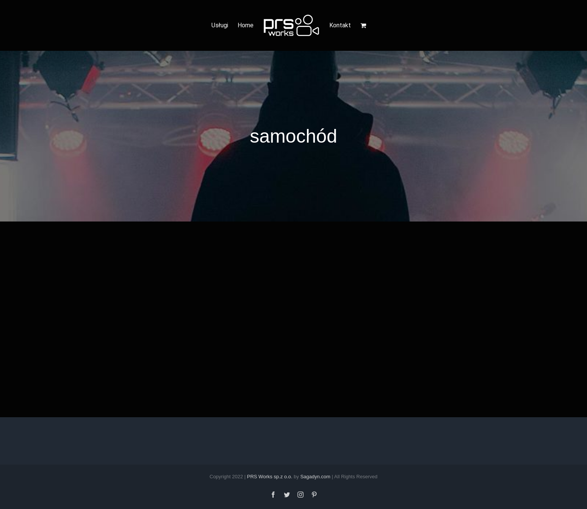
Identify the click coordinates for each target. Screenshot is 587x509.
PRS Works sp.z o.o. (270, 476)
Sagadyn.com (315, 476)
